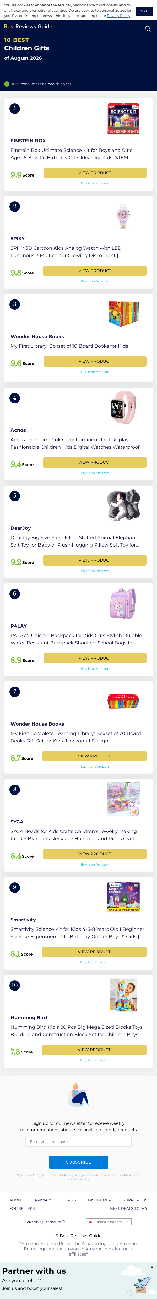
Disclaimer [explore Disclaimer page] (99, 1200)
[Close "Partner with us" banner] (152, 1267)
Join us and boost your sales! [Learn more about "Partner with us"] (32, 1288)
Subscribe (78, 1162)
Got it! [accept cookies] (144, 11)
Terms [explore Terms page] (69, 1200)
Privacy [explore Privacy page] (43, 1200)
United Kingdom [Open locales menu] (109, 1222)
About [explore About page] (16, 1200)
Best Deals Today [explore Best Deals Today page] (129, 1208)
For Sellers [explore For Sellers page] (22, 1208)
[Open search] (148, 29)
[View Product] (78, 144)
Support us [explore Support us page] (135, 1200)
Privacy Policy (118, 15)
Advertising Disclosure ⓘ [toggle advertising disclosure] (45, 1222)
